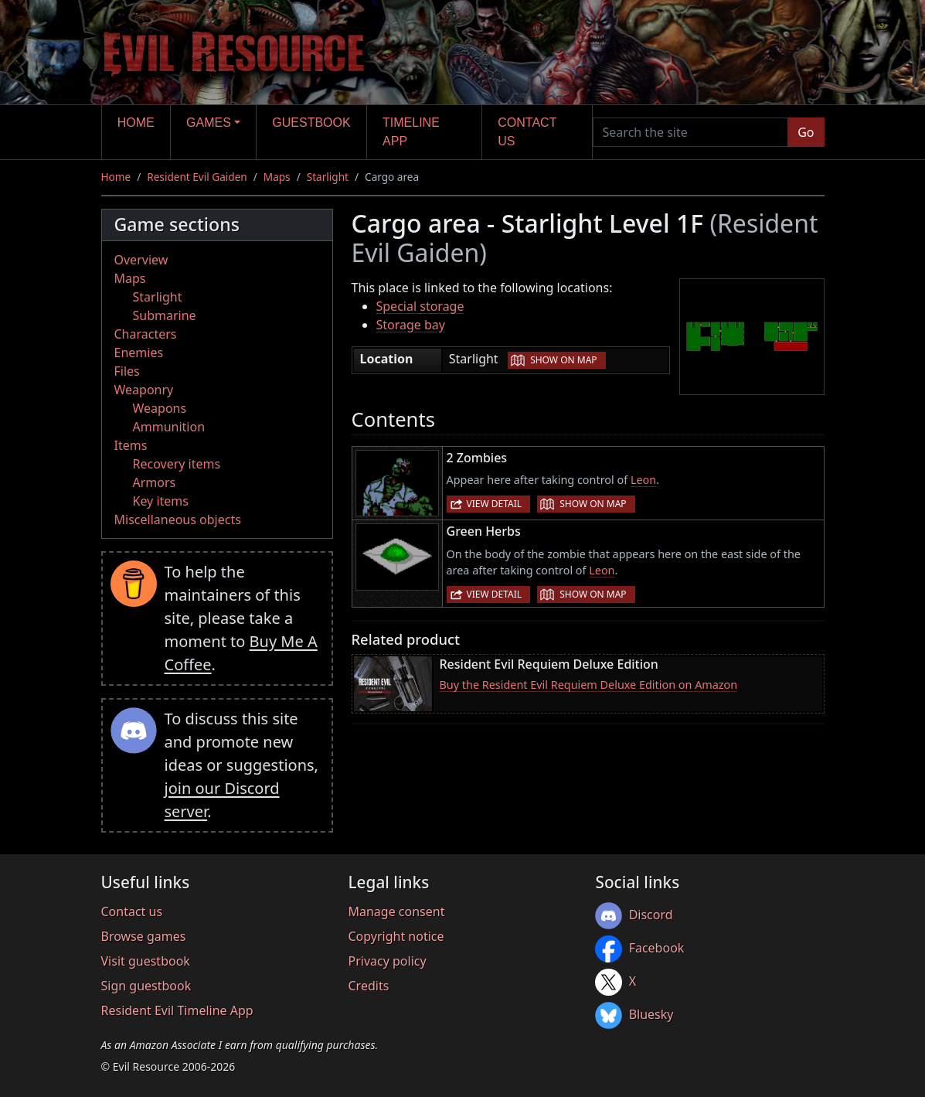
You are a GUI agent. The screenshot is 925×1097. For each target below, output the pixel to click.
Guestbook (311, 122)
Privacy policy (387, 960)
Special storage (420, 306)
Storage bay (411, 324)
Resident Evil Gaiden (197, 176)
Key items (161, 500)
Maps (277, 176)
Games (208, 122)
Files (127, 371)
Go (805, 132)
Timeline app (411, 132)
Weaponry (144, 389)
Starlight (328, 176)
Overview (141, 259)
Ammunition (169, 426)
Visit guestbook (145, 960)
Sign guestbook (146, 985)
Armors (154, 482)
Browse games (143, 936)
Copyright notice (396, 936)
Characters (145, 333)
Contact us (527, 132)
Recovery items (177, 463)
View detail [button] (494, 503)
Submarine (164, 315)
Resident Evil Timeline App (177, 1010)
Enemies (139, 352)
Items (131, 445)
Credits (368, 985)
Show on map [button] (563, 359)
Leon (643, 479)
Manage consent (396, 911)
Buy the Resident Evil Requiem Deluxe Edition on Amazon (589, 684)
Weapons (160, 408)
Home (136, 122)
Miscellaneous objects (177, 519)
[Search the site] (691, 132)
